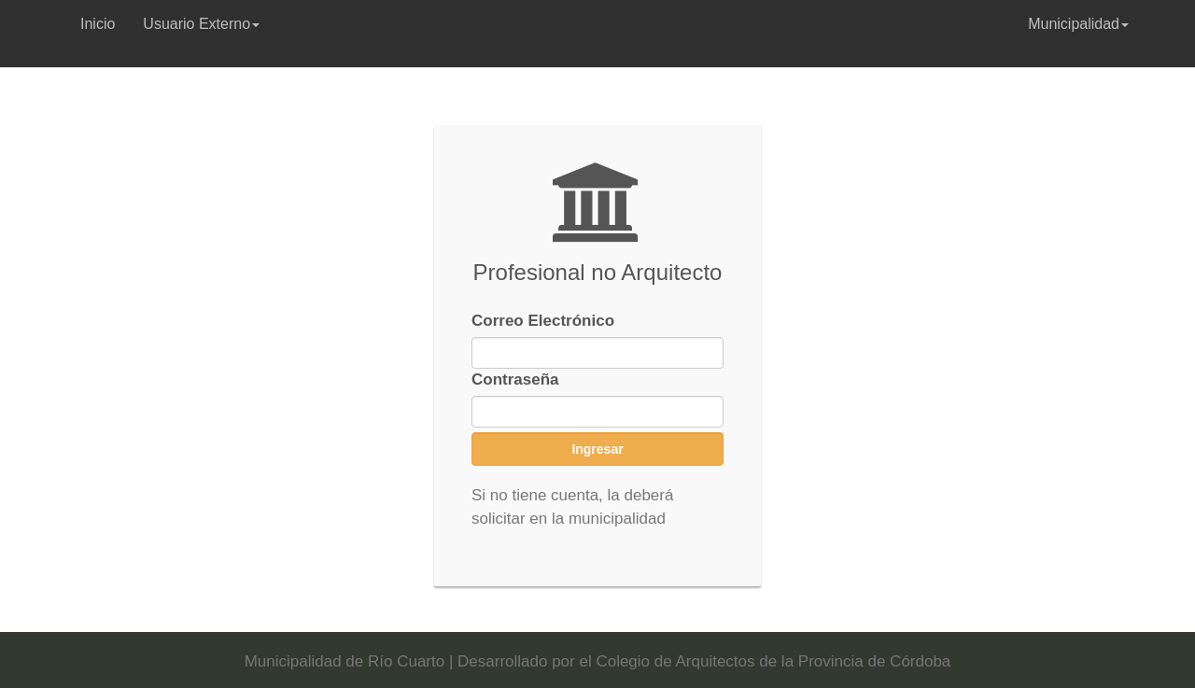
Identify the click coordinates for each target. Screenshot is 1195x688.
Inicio (97, 24)
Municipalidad (1078, 24)
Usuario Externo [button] (201, 24)
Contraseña (515, 379)
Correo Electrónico (542, 321)
